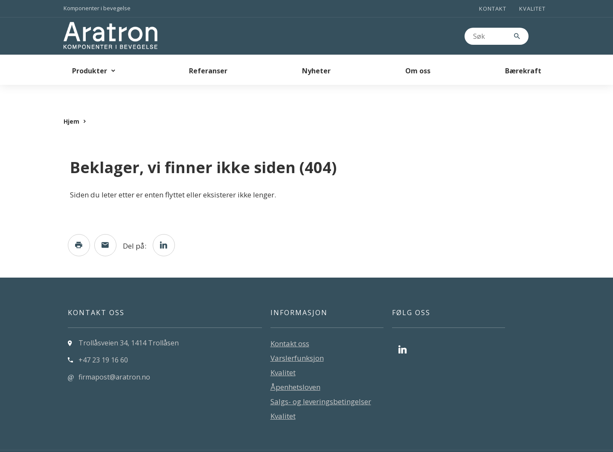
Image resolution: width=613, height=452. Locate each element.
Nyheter (316, 70)
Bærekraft (523, 70)
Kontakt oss (289, 326)
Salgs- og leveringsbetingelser (320, 384)
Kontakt (492, 8)
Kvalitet (532, 8)
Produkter (89, 70)
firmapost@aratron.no (114, 360)
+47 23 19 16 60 (103, 343)
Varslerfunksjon (297, 341)
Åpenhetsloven (295, 370)
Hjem (71, 104)
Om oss (417, 70)
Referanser (208, 70)
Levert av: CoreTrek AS (100, 442)
